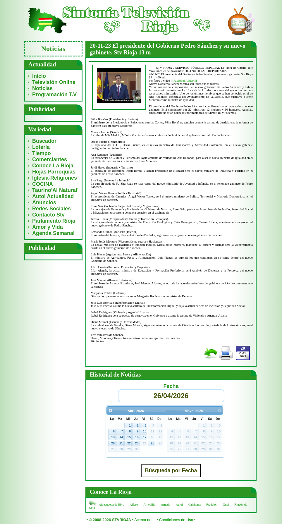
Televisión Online (53, 82)
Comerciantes (49, 159)
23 (137, 443)
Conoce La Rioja (52, 166)
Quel (226, 504)
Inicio (39, 76)
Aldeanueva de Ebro (111, 504)
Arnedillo (149, 504)
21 (121, 443)
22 (129, 443)
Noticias (42, 88)
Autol (180, 504)
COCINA (42, 184)
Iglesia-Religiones (54, 178)
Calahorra (194, 504)
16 (137, 437)
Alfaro (134, 504)
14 (121, 437)
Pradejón (211, 504)
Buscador (44, 141)
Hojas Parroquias (53, 172)
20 (113, 443)
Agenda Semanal (53, 233)
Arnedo (165, 504)
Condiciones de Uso (176, 520)
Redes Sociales (51, 209)
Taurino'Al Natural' (55, 190)
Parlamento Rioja (53, 221)
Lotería (41, 147)
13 (113, 437)
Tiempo (41, 153)
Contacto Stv (48, 215)
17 (145, 437)
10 (145, 431)
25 (152, 443)
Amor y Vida (47, 227)
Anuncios (44, 202)
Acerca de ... (145, 520)
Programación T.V (54, 94)
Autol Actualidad (53, 196)
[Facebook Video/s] (184, 80)
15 (129, 437)
